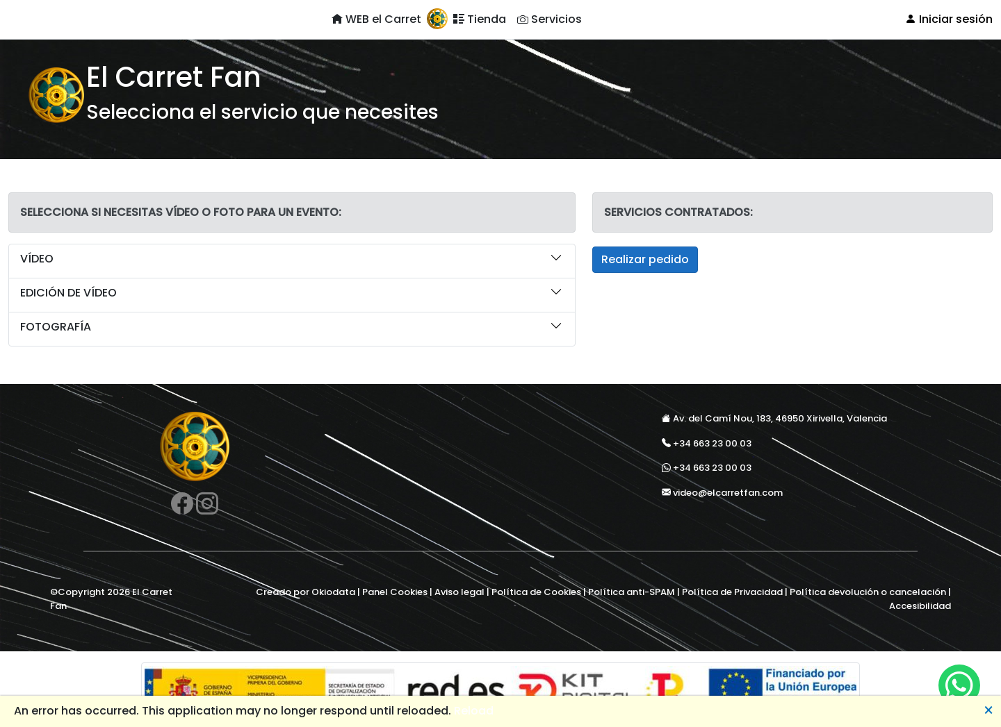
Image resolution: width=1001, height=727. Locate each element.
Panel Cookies (395, 592)
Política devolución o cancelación (868, 592)
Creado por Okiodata (305, 592)
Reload (474, 711)
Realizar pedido (645, 259)
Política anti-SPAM (631, 592)
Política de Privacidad (732, 592)
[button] (292, 261)
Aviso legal (459, 592)
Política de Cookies (536, 592)
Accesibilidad (920, 605)
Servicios (549, 19)
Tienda (479, 19)
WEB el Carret (376, 19)
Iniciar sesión (949, 19)
